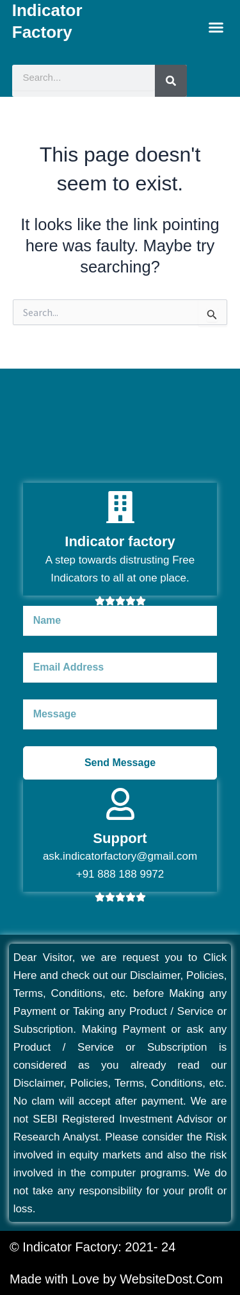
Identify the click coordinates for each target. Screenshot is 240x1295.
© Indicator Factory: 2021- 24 (92, 1247)
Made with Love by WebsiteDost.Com (116, 1279)
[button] (216, 27)
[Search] (171, 81)
